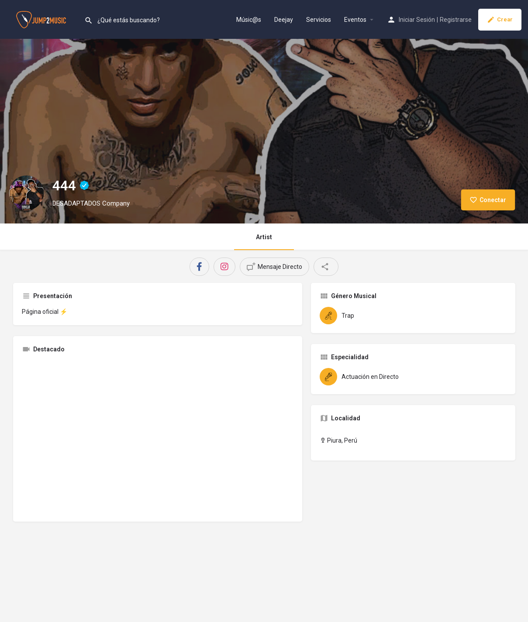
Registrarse (456, 19)
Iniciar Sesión (417, 19)
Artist (264, 237)
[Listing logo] (26, 192)
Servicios (318, 19)
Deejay (283, 19)
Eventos (355, 19)
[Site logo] (42, 18)
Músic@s (248, 19)
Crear (500, 20)
